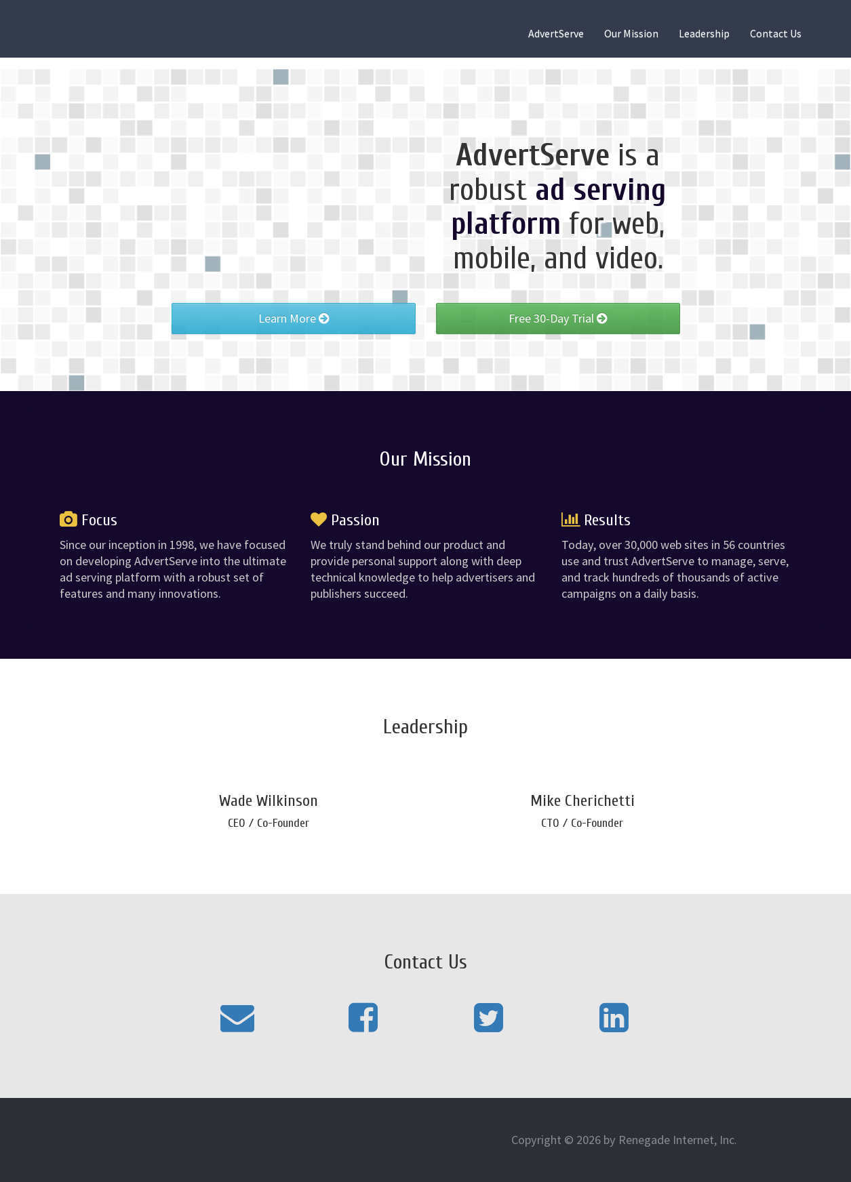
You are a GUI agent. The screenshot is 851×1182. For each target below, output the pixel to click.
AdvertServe (556, 33)
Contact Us (775, 33)
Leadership (704, 33)
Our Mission (631, 33)
